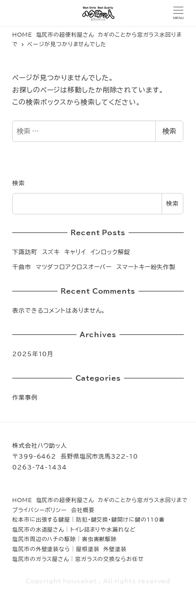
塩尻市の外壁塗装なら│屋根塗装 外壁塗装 (69, 548)
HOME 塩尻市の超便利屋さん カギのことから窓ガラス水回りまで (100, 500)
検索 (169, 131)
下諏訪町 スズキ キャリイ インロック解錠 (71, 252)
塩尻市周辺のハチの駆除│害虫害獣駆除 (64, 539)
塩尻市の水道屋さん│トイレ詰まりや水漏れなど (74, 529)
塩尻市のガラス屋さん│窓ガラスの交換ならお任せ (78, 558)
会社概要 (83, 510)
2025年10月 (32, 354)
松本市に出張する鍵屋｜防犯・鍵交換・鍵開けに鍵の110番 (88, 519)
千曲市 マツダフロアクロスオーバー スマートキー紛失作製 (94, 267)
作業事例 (25, 397)
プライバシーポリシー (39, 510)
